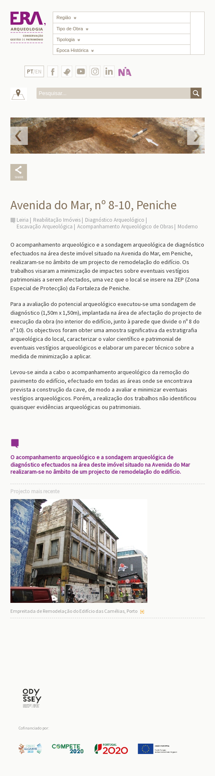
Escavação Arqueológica (45, 226)
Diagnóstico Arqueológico (114, 219)
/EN (34, 71)
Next (196, 136)
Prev (19, 136)
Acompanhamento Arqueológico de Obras (125, 226)
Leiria (23, 219)
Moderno (188, 226)
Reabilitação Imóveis (57, 219)
